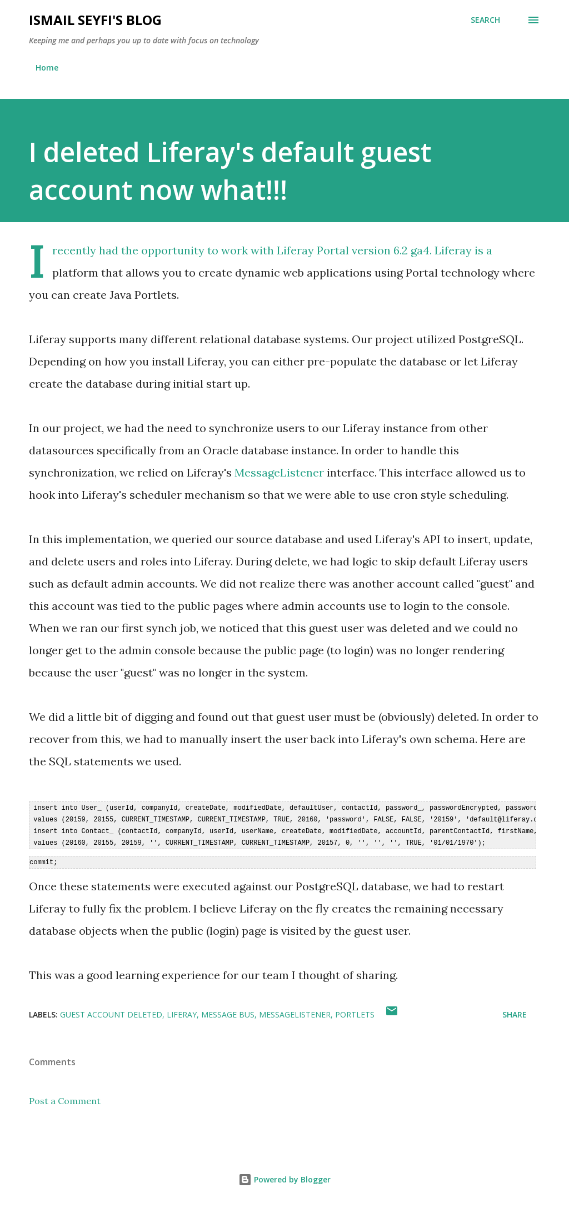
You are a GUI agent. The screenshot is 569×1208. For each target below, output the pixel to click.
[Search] (485, 20)
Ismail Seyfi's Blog (95, 20)
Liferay (453, 250)
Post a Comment (65, 1098)
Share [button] (514, 1011)
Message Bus (227, 1011)
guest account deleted (111, 1011)
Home (47, 67)
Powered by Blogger (284, 1176)
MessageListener (279, 472)
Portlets (355, 1011)
